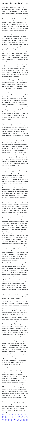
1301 (18, 417)
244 (14, 420)
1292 (3, 414)
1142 (19, 416)
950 (12, 414)
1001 (22, 416)
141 (3, 417)
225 (18, 419)
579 (6, 419)
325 (15, 417)
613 (5, 420)
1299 (6, 416)
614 (24, 420)
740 (15, 416)
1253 (18, 420)
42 (2, 420)
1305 (15, 414)
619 (27, 420)
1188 (6, 417)
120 (9, 414)
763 (12, 417)
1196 (12, 416)
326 (11, 420)
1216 (25, 414)
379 (21, 420)
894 (9, 416)
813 (21, 414)
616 (27, 419)
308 (24, 419)
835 (9, 417)
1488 (26, 416)
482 (18, 414)
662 (8, 420)
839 (12, 419)
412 (6, 414)
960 (3, 419)
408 (24, 417)
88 (21, 419)
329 (27, 417)
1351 (15, 419)
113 (9, 419)
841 (21, 417)
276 (3, 416)
